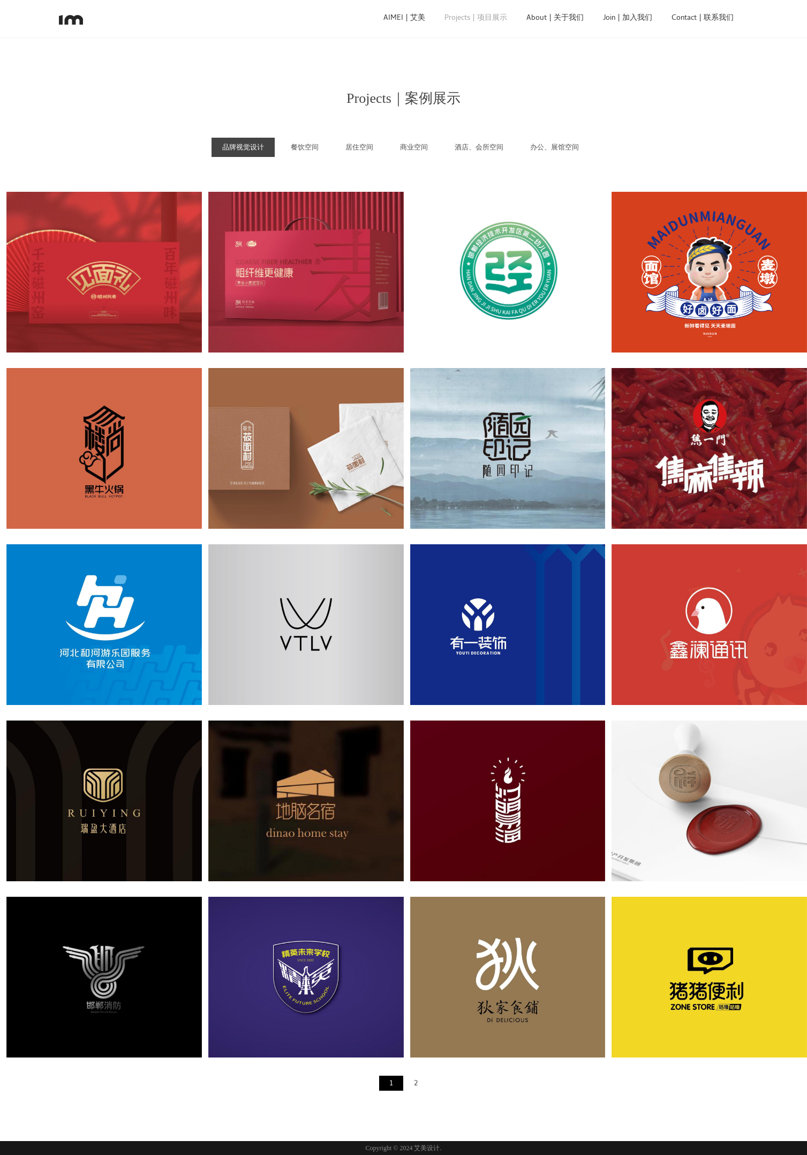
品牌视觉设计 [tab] (243, 147)
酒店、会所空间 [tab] (479, 147)
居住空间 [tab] (359, 147)
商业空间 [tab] (414, 147)
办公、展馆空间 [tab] (554, 147)
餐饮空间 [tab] (305, 147)
